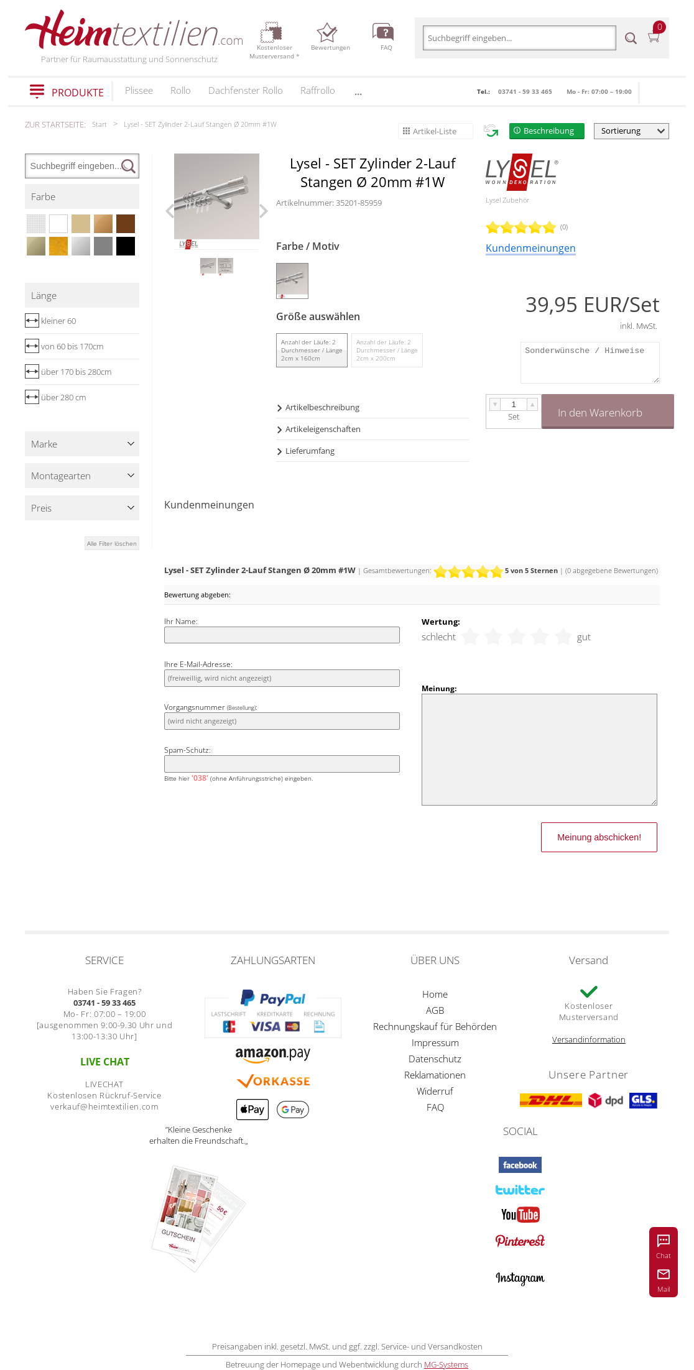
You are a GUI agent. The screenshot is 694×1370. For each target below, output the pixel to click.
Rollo (180, 90)
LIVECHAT (104, 1084)
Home (435, 994)
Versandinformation (589, 1039)
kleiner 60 (50, 320)
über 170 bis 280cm (68, 371)
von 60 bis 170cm (64, 346)
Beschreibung (549, 130)
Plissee (139, 90)
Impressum (435, 1042)
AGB (435, 1010)
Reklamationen (435, 1075)
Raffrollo (317, 90)
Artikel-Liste (434, 131)
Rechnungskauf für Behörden (435, 1026)
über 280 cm (55, 397)
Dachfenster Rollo (245, 90)
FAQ (435, 1107)
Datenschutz (435, 1058)
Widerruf (435, 1091)
